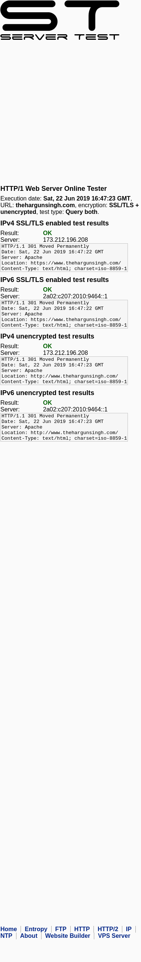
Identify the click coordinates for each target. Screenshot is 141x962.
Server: (10, 240)
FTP (60, 951)
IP (129, 951)
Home (8, 951)
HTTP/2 (108, 951)
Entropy (36, 951)
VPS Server (114, 958)
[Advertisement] (70, 112)
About (28, 958)
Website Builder (68, 958)
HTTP (82, 951)
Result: (9, 233)
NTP (6, 958)
